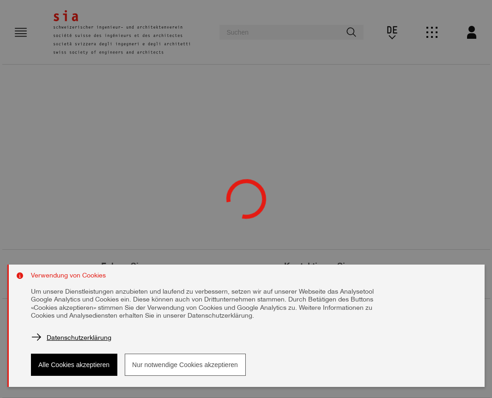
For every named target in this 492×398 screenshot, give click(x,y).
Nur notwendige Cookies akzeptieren (185, 364)
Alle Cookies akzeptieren (73, 364)
